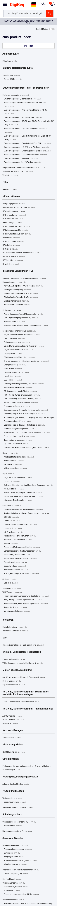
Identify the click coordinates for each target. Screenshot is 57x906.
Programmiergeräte (13, 659)
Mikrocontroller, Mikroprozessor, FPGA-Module (26, 325)
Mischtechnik (13, 826)
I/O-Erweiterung (13, 532)
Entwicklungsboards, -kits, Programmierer (25, 88)
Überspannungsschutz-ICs (17, 831)
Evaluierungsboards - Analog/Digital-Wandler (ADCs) (25, 112)
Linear (10, 453)
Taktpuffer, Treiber (15, 607)
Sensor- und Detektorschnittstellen (22, 547)
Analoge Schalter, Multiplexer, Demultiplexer (26, 513)
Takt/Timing (12, 592)
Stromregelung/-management (20, 429)
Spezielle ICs (11, 588)
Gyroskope (12, 853)
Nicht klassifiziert (13, 752)
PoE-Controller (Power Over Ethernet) (23, 399)
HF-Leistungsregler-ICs (15, 230)
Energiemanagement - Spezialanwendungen (26, 361)
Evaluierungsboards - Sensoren (21, 158)
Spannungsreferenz (17, 406)
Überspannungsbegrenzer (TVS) (19, 822)
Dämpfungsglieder (14, 204)
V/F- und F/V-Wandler (16, 444)
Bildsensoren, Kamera (16, 887)
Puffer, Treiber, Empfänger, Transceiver (22, 493)
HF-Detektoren (12, 219)
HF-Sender (10, 249)
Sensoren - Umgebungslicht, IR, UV (21, 894)
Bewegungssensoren (15, 845)
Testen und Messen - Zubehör (17, 808)
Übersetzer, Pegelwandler (18, 500)
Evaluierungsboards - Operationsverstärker (25, 155)
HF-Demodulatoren (14, 215)
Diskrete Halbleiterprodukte (17, 68)
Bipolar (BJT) (13, 79)
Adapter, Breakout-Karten (15, 784)
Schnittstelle (12, 506)
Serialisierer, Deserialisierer (18, 555)
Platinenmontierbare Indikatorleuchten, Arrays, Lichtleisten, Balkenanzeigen (26, 768)
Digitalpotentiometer (16, 301)
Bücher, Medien (11, 681)
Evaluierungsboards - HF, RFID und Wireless (26, 147)
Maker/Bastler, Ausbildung (17, 670)
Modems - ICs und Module (18, 540)
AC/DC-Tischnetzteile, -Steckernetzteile (21, 702)
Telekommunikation (16, 570)
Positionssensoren (13, 900)
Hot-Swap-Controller (16, 372)
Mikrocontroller (14, 322)
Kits (4, 637)
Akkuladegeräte (14, 338)
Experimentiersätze (13, 685)
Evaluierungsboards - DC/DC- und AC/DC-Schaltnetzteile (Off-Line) (29, 123)
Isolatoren (8, 619)
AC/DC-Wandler (12, 716)
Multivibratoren (14, 489)
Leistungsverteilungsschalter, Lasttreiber (24, 384)
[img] (17, 5)
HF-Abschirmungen (13, 211)
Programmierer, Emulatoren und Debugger (23, 168)
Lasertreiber (12, 376)
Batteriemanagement (17, 342)
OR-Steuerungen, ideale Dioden (20, 391)
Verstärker (13, 464)
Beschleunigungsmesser (18, 849)
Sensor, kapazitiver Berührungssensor (22, 551)
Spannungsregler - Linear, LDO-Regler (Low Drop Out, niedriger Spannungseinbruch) (29, 420)
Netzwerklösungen (12, 730)
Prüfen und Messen (13, 791)
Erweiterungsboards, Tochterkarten (22, 99)
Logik (8, 474)
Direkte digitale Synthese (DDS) (20, 525)
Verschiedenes (11, 738)
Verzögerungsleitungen (17, 611)
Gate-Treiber (13, 369)
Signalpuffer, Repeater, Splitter (20, 558)
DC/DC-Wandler (13, 720)
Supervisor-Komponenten (19, 436)
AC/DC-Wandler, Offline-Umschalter (22, 335)
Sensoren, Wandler (12, 838)
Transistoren (11, 75)
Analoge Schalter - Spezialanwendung (23, 509)
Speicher (9, 579)
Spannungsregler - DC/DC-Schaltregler (24, 414)
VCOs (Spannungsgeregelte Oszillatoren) (22, 663)
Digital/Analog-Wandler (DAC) (21, 297)
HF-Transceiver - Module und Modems (21, 253)
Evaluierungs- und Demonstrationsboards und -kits (25, 105)
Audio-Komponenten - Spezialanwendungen (24, 278)
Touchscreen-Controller (17, 305)
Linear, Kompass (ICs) (16, 874)
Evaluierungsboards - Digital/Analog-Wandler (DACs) (25, 130)
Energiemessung (15, 365)
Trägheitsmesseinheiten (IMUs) (20, 860)
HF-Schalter (11, 245)
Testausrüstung (12, 798)
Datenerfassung (14, 282)
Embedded (11, 310)
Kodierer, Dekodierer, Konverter (20, 536)
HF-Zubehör (10, 264)
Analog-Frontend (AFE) (17, 290)
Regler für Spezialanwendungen (21, 402)
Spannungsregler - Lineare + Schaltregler (24, 425)
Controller (11, 521)
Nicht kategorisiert (12, 744)
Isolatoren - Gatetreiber (15, 631)
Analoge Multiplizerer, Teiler (19, 457)
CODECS (11, 517)
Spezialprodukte (15, 566)
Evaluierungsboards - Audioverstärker (23, 117)
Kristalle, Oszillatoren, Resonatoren (21, 652)
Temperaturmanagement (18, 440)
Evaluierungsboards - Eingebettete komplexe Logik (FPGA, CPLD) (27, 138)
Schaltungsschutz (12, 814)
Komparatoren (14, 461)
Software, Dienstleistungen (17, 171)
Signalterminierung (15, 562)
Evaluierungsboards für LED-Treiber (22, 162)
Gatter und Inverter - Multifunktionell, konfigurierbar (28, 485)
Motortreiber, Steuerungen (18, 387)
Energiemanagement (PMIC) (19, 331)
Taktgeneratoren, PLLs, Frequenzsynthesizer (26, 604)
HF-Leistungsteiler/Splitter (16, 234)
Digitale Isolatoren (14, 627)
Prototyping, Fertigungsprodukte (20, 776)
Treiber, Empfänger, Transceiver (21, 574)
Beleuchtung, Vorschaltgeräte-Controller (24, 346)
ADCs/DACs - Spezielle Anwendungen (23, 286)
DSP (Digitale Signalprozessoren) (21, 318)
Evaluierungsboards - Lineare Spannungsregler (27, 151)
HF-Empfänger (12, 223)
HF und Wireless (11, 196)
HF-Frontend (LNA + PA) (16, 226)
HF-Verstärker (12, 260)
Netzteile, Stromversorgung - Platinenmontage (27, 708)
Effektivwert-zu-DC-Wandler (19, 357)
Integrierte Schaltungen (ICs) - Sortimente (22, 645)
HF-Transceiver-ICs (13, 256)
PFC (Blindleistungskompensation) (22, 395)
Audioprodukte (10, 53)
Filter (30, 46)
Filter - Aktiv (13, 528)
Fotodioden (12, 890)
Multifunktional (11, 879)
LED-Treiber (13, 380)
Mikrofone (9, 61)
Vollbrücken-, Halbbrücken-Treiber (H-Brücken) (26, 448)
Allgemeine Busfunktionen (18, 478)
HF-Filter (9, 190)
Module (10, 543)
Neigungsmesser (14, 857)
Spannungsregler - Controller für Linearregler (26, 410)
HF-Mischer (11, 238)
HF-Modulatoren (13, 241)
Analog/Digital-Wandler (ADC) (21, 293)
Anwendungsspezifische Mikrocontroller (23, 314)
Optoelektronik (10, 759)
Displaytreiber (13, 353)
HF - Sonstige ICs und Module (18, 207)
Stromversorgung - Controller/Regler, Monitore (27, 432)
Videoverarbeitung (15, 468)
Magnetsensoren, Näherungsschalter (20, 870)
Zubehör (10, 175)
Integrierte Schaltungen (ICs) (18, 271)
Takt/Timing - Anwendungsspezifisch (23, 600)
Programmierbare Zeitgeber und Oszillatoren (26, 596)
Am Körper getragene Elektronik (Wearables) (23, 677)
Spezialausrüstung (15, 802)
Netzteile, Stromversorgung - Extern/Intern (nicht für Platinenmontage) (25, 693)
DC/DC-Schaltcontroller (18, 350)
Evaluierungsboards (15, 95)
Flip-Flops (11, 481)
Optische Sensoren (13, 883)
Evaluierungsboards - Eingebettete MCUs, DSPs (27, 143)
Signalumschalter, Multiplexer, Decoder (23, 496)
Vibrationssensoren (15, 864)
